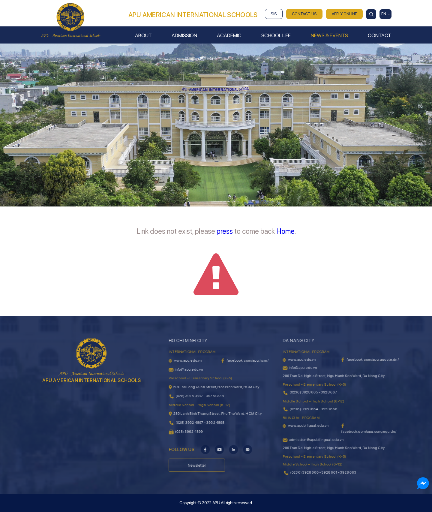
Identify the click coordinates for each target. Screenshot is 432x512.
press (225, 231)
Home (285, 231)
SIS (274, 14)
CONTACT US (304, 14)
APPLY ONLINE (344, 14)
